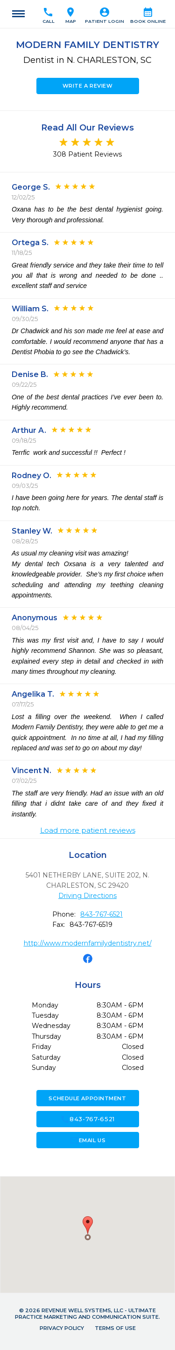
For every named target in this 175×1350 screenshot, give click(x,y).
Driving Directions (87, 895)
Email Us (87, 1140)
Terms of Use (115, 1328)
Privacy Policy (62, 1328)
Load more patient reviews (87, 830)
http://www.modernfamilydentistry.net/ (88, 943)
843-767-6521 (101, 914)
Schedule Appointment (87, 1098)
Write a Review (88, 85)
